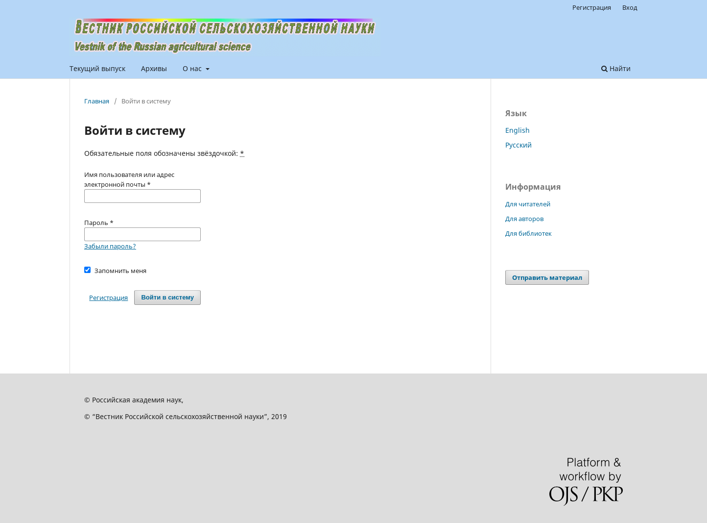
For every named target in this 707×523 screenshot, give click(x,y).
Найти (616, 68)
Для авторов (524, 218)
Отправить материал (547, 277)
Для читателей (527, 203)
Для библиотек (528, 233)
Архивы (154, 68)
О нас (193, 68)
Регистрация (591, 7)
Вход (629, 7)
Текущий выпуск (97, 68)
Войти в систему (167, 297)
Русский (518, 144)
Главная (96, 101)
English (517, 130)
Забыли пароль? (110, 246)
